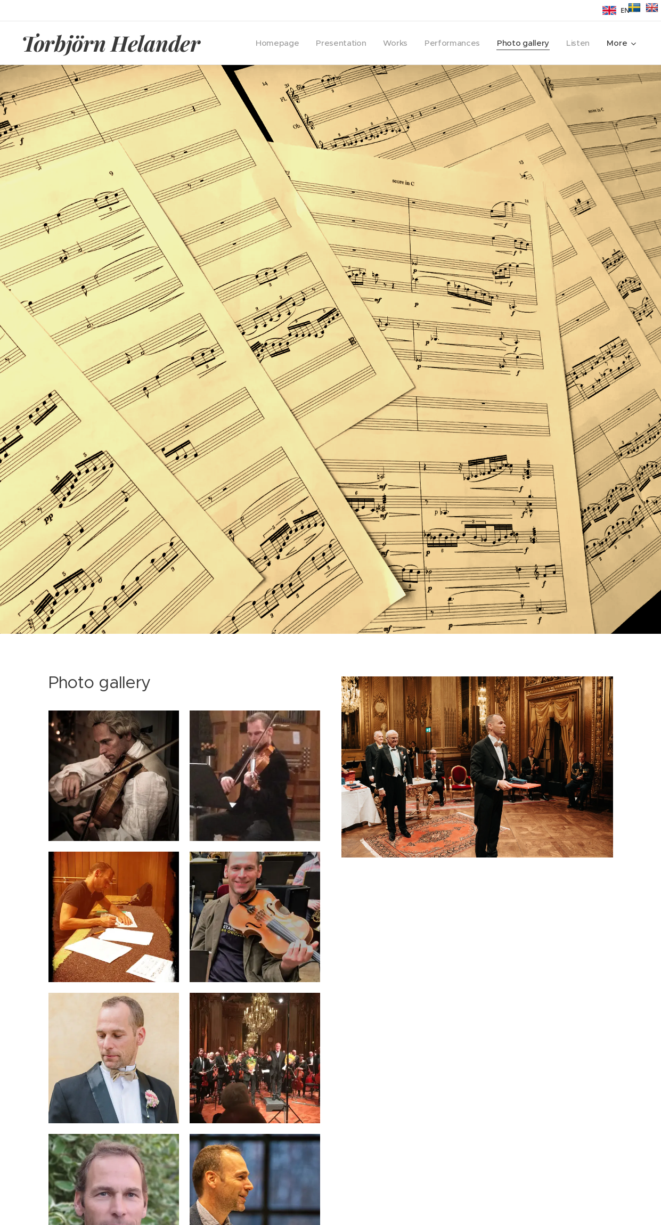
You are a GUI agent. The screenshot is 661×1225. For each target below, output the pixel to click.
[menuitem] (271, 43)
